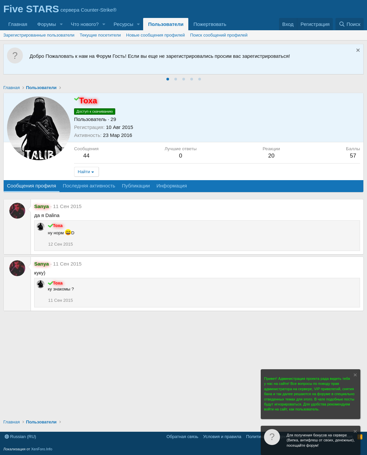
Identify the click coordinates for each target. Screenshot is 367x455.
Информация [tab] (171, 185)
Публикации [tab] (136, 185)
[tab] (168, 79)
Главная (17, 24)
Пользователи (165, 24)
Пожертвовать (209, 24)
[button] (61, 24)
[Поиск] (349, 24)
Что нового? (85, 24)
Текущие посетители (100, 35)
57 (353, 156)
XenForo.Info (41, 449)
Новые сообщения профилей (155, 35)
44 (86, 156)
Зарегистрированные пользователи (38, 35)
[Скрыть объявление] (357, 51)
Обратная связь (182, 436)
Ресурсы (123, 24)
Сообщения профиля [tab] (31, 185)
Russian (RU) (20, 436)
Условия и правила (222, 436)
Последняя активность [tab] (89, 185)
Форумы (46, 24)
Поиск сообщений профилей (219, 35)
